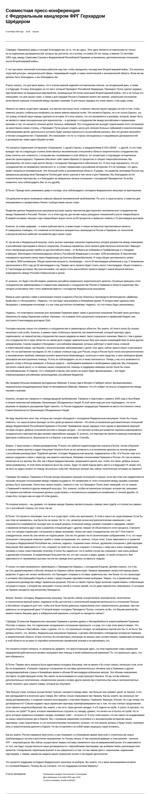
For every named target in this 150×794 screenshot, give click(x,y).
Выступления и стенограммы (75, 774)
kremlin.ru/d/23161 (68, 780)
